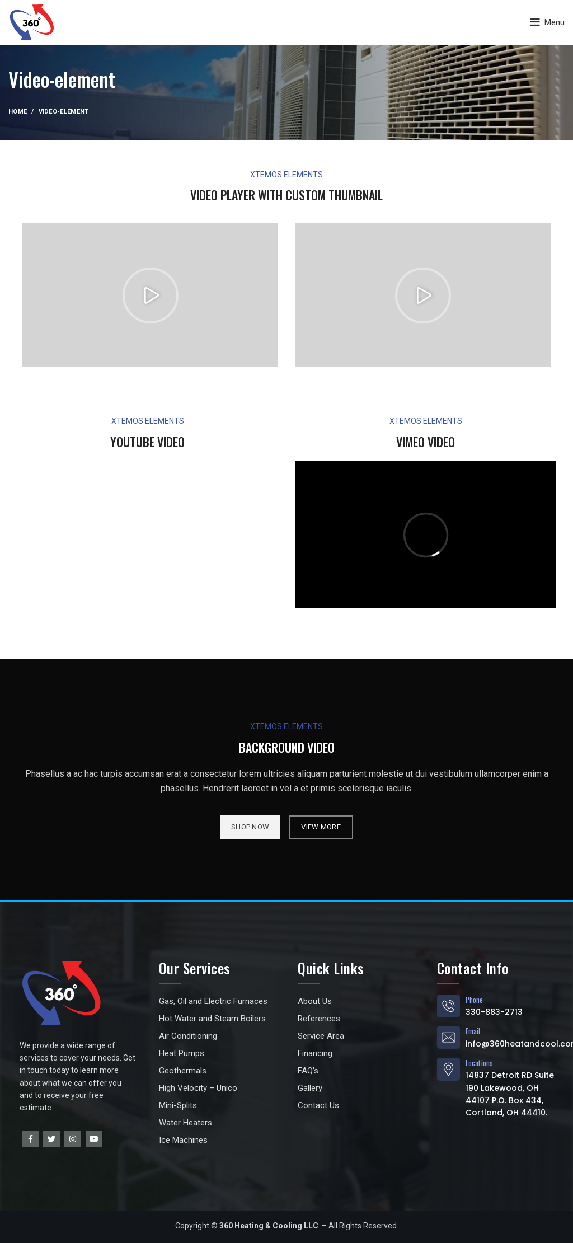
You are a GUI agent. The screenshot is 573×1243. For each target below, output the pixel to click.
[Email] (448, 1037)
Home (17, 111)
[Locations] (448, 1069)
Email (473, 1030)
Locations (480, 1062)
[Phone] (448, 1006)
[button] (151, 295)
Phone (474, 999)
